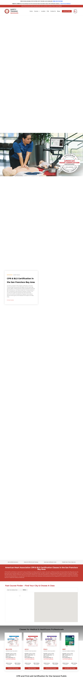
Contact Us (53, 11)
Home (31, 11)
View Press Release (65, 3)
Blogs (58, 11)
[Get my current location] (21, 590)
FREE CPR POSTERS (58, 1)
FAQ (48, 11)
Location (43, 11)
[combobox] (13, 590)
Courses (37, 11)
